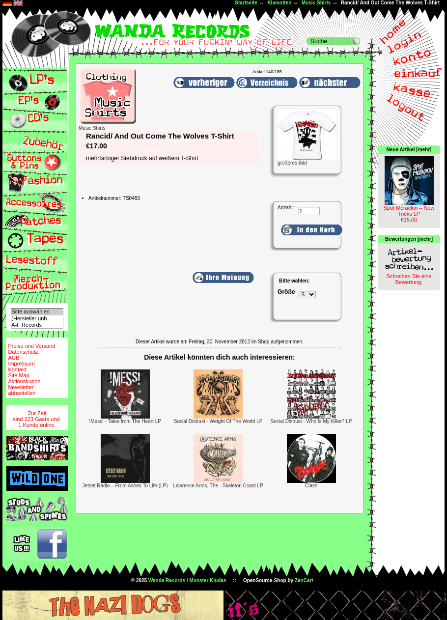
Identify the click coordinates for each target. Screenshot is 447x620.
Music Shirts (316, 2)
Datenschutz (23, 352)
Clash (311, 485)
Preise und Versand (31, 346)
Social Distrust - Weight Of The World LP (218, 421)
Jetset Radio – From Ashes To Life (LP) (125, 485)
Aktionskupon (24, 381)
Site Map (18, 375)
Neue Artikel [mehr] (409, 149)
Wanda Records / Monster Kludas (187, 580)
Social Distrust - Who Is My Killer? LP (311, 421)
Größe (286, 291)
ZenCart (304, 580)
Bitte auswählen (36, 312)
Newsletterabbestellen (21, 390)
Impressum (21, 363)
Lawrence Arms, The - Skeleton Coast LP (218, 485)
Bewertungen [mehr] (409, 239)
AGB (13, 358)
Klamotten (279, 2)
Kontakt (17, 369)
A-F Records (36, 325)
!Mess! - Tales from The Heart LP (125, 421)
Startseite (246, 2)
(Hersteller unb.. (36, 318)
